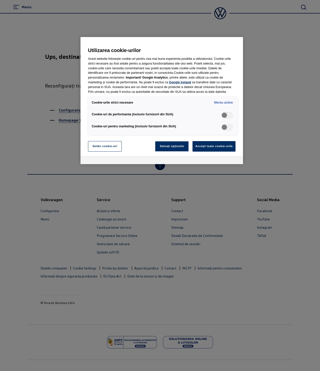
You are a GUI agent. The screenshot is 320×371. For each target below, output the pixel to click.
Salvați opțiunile (172, 146)
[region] (161, 100)
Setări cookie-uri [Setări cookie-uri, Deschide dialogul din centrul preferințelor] (104, 146)
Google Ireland (180, 82)
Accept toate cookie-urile (214, 146)
